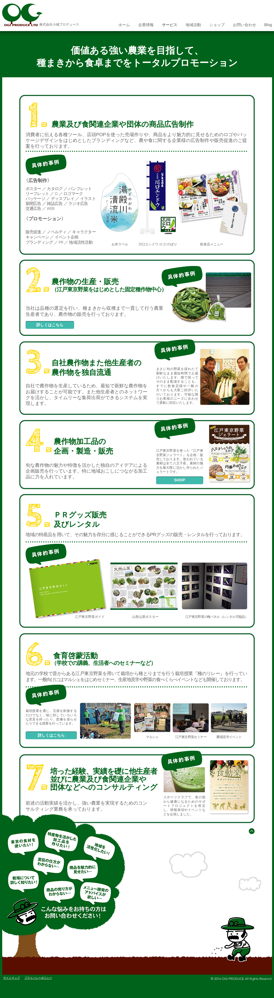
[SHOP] (179, 480)
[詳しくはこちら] (50, 325)
